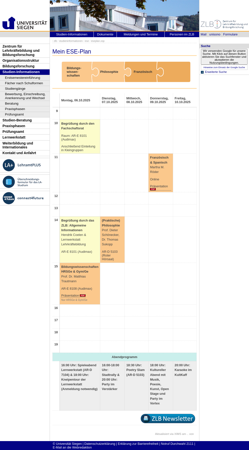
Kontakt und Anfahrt (19, 153)
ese (87, 41)
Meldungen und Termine (141, 34)
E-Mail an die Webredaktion (72, 447)
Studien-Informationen (21, 72)
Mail (203, 34)
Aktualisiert (162, 433)
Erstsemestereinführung (22, 78)
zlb (55, 41)
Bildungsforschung (18, 66)
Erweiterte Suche (216, 71)
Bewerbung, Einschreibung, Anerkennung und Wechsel (25, 96)
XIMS (177, 433)
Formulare (230, 34)
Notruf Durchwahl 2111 (177, 444)
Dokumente (105, 34)
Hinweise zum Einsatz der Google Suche (224, 67)
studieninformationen (71, 41)
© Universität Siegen (67, 444)
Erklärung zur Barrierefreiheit (138, 444)
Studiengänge (15, 88)
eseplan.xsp (98, 41)
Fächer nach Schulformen (24, 83)
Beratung (11, 103)
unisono (214, 34)
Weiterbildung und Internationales (17, 145)
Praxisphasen (15, 109)
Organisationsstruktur (20, 60)
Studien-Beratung (17, 120)
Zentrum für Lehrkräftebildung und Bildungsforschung (20, 50)
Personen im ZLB (182, 34)
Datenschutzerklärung (99, 444)
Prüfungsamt (14, 114)
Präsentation (159, 186)
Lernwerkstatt (13, 137)
